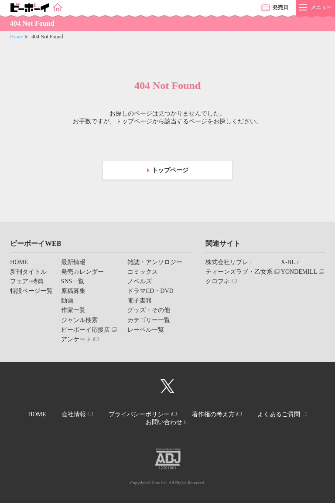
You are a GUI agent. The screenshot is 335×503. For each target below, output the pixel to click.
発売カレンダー (82, 271)
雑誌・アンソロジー (154, 262)
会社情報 (74, 414)
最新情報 (73, 262)
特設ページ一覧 (31, 291)
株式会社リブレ (226, 262)
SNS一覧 (73, 281)
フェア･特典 (27, 281)
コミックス (142, 271)
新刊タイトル (28, 271)
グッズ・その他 (148, 310)
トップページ (170, 170)
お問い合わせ (164, 422)
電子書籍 (139, 300)
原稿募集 (73, 291)
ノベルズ (139, 281)
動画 (67, 300)
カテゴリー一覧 (148, 320)
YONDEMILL (299, 271)
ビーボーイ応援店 (85, 329)
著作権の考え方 (213, 414)
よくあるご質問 (278, 414)
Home (16, 37)
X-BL (288, 262)
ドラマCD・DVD (150, 291)
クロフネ (217, 281)
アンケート (76, 339)
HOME (19, 262)
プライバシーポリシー (139, 414)
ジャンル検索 (79, 320)
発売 (280, 7)
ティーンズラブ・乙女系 (239, 271)
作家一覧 (73, 310)
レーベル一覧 (145, 329)
